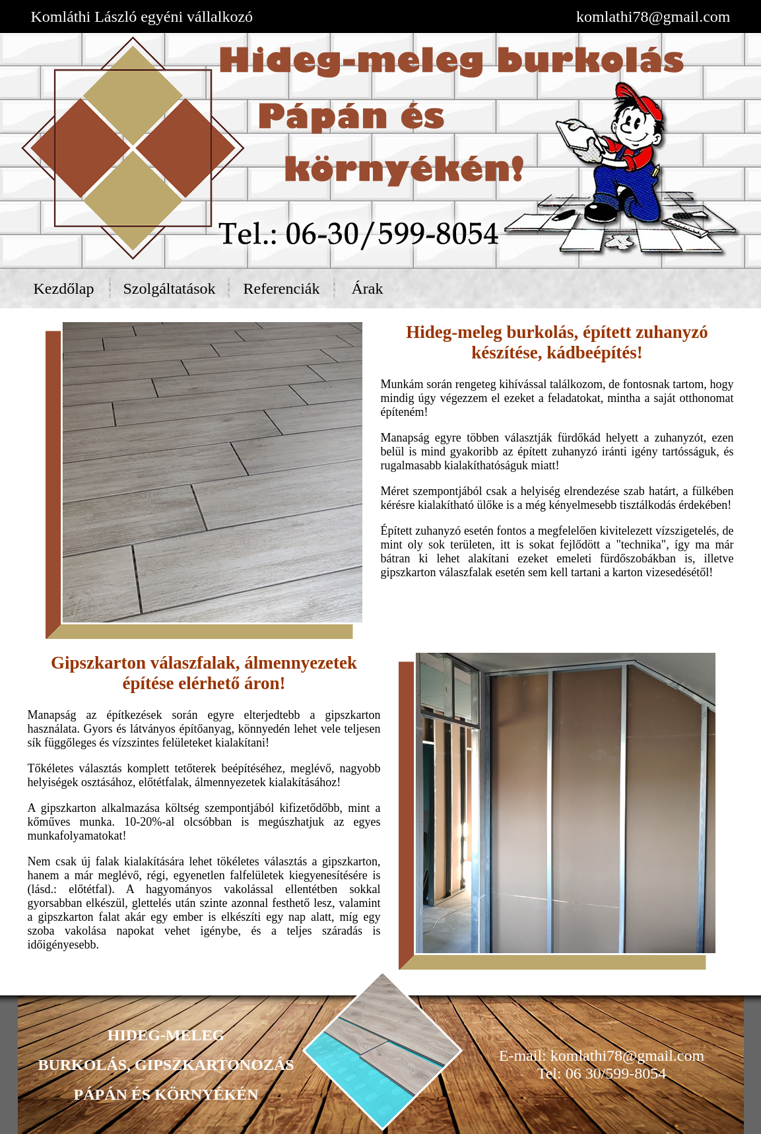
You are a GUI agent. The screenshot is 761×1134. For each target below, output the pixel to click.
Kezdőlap (64, 288)
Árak (367, 288)
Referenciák (282, 288)
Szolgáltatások (169, 288)
